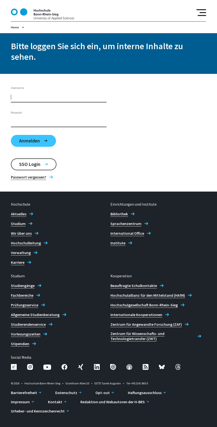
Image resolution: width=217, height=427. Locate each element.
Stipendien (20, 343)
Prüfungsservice (24, 305)
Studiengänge (23, 285)
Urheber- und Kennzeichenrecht (38, 411)
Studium (18, 223)
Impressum (20, 401)
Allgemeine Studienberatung (35, 314)
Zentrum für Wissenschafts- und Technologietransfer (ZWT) (137, 336)
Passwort (16, 112)
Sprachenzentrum (125, 223)
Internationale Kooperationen (136, 314)
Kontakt (55, 401)
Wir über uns (21, 233)
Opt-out (102, 392)
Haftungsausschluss (145, 392)
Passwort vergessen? (28, 177)
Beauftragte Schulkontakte (133, 285)
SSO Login (29, 164)
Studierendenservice (28, 324)
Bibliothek (119, 213)
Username (17, 88)
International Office (127, 233)
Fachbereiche (22, 295)
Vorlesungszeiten (25, 334)
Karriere (17, 262)
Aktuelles (18, 213)
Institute (117, 243)
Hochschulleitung (26, 243)
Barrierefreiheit (24, 392)
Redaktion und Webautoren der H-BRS (112, 401)
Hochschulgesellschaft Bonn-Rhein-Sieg (144, 305)
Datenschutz (66, 392)
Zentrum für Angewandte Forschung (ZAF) (146, 324)
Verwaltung (21, 252)
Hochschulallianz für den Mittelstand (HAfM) (147, 295)
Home (15, 27)
